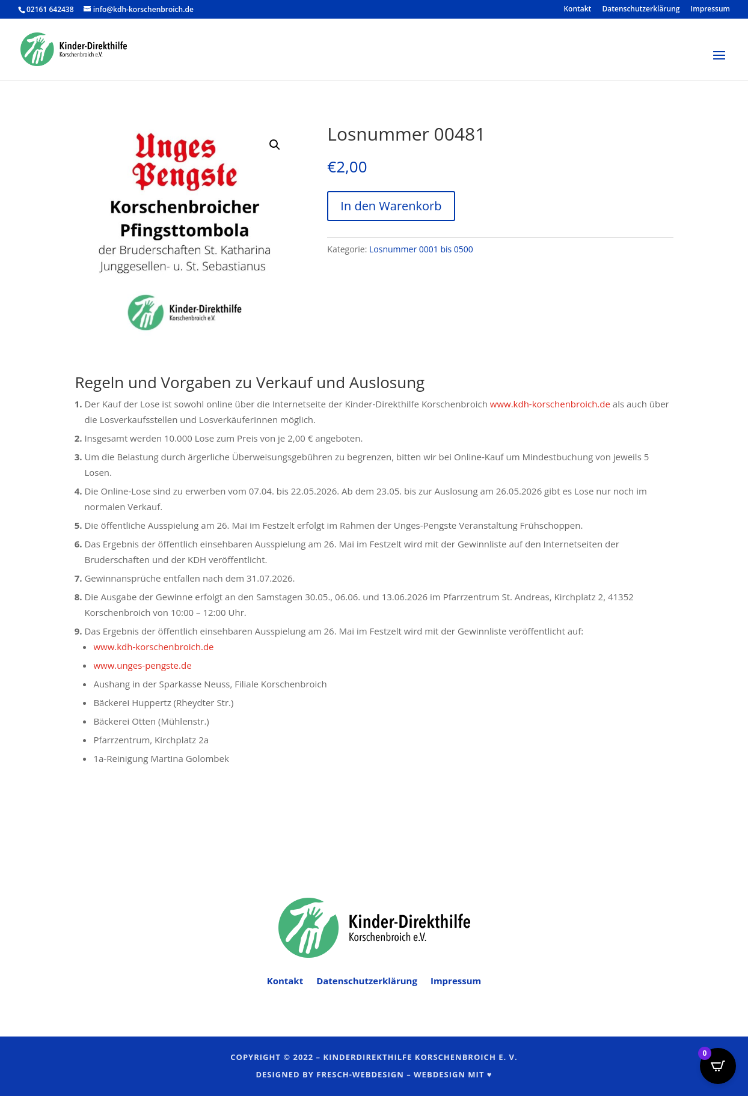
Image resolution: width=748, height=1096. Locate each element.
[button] (275, 145)
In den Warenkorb (390, 206)
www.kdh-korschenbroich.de (550, 404)
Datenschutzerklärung (641, 9)
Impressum (710, 9)
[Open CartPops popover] (718, 1066)
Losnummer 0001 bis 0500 (421, 249)
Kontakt (577, 9)
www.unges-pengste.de (142, 665)
